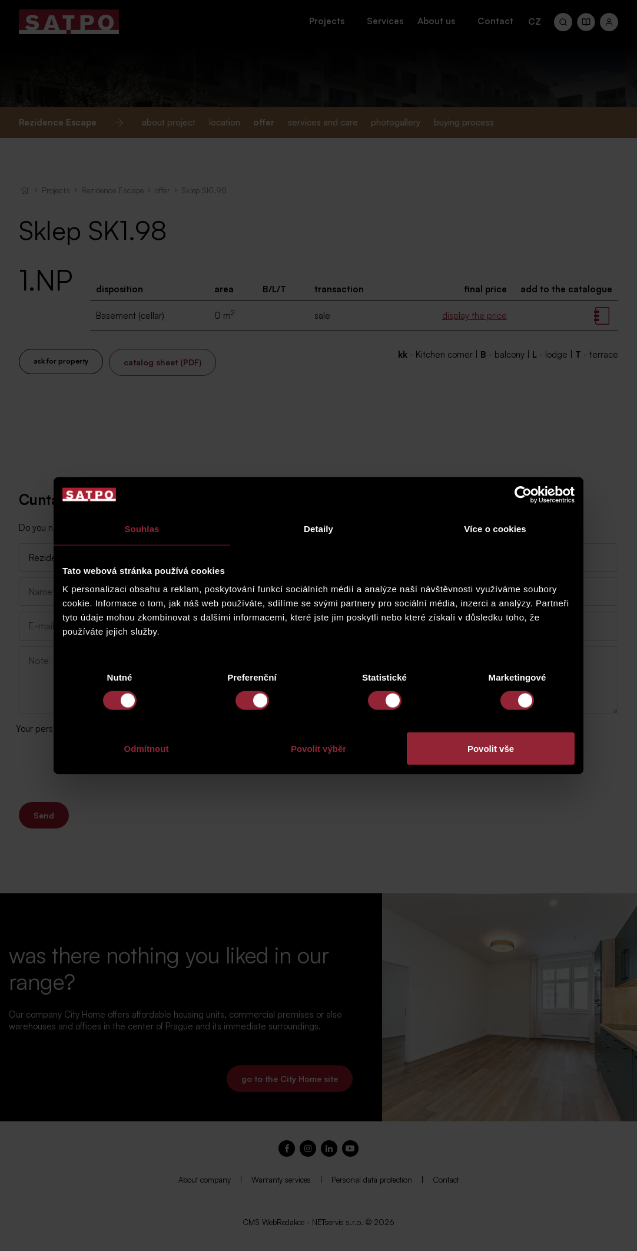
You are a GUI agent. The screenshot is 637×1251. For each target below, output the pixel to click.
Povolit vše (490, 749)
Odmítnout (146, 749)
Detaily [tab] (318, 528)
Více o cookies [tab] (495, 528)
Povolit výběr (318, 749)
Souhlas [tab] (141, 528)
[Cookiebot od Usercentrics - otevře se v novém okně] (523, 494)
